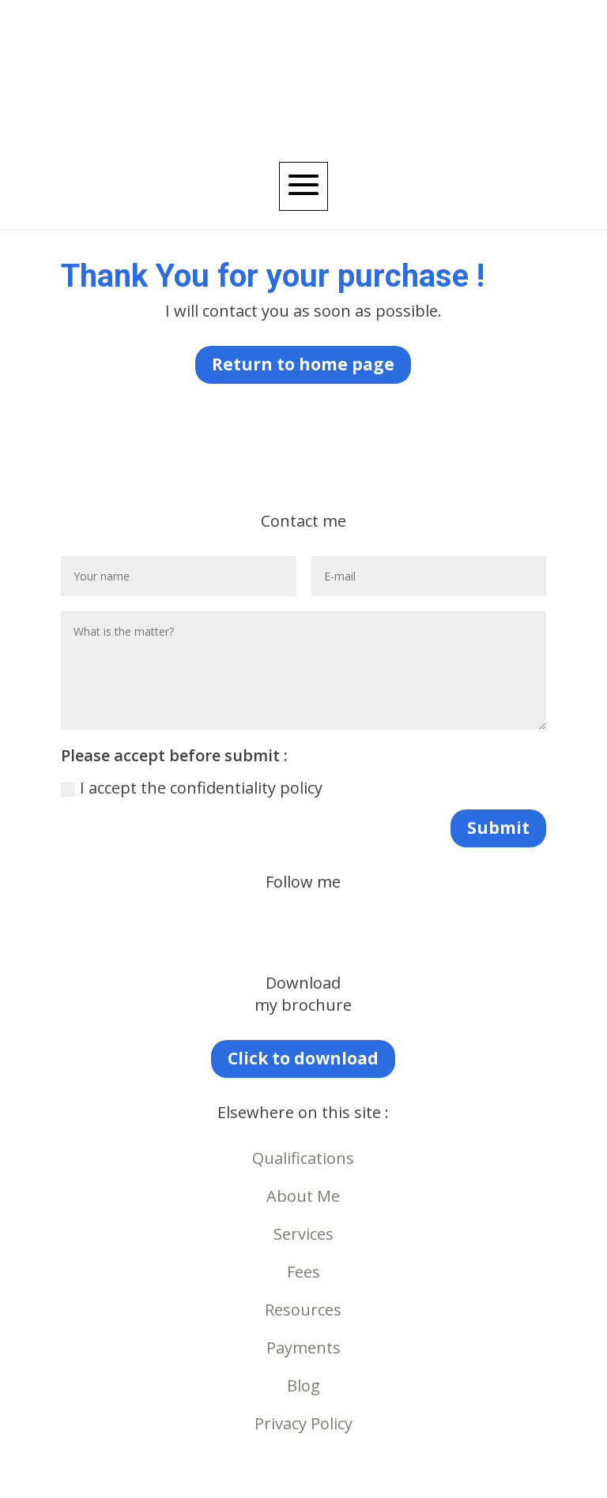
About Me (303, 1196)
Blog (303, 1385)
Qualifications (303, 1158)
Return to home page (303, 364)
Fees (303, 1271)
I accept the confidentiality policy (191, 787)
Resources (303, 1309)
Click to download (303, 1058)
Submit (498, 828)
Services (303, 1234)
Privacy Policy (303, 1423)
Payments (303, 1347)
